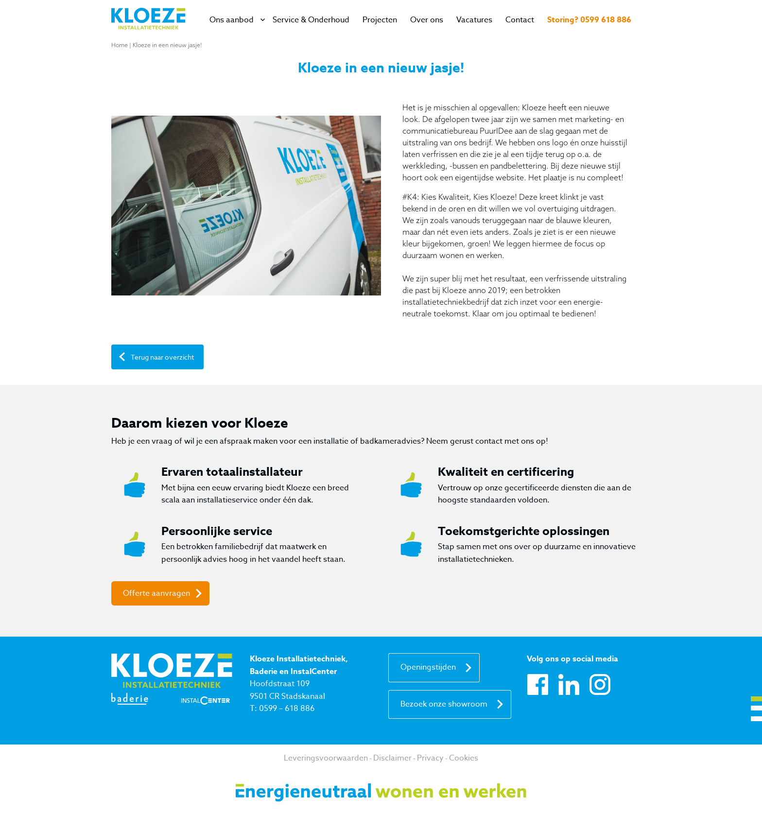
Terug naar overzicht (162, 357)
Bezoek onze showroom (443, 704)
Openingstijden (428, 667)
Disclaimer (392, 758)
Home (119, 45)
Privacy (430, 758)
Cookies (463, 758)
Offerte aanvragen (156, 593)
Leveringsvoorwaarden (326, 758)
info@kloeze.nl (276, 721)
